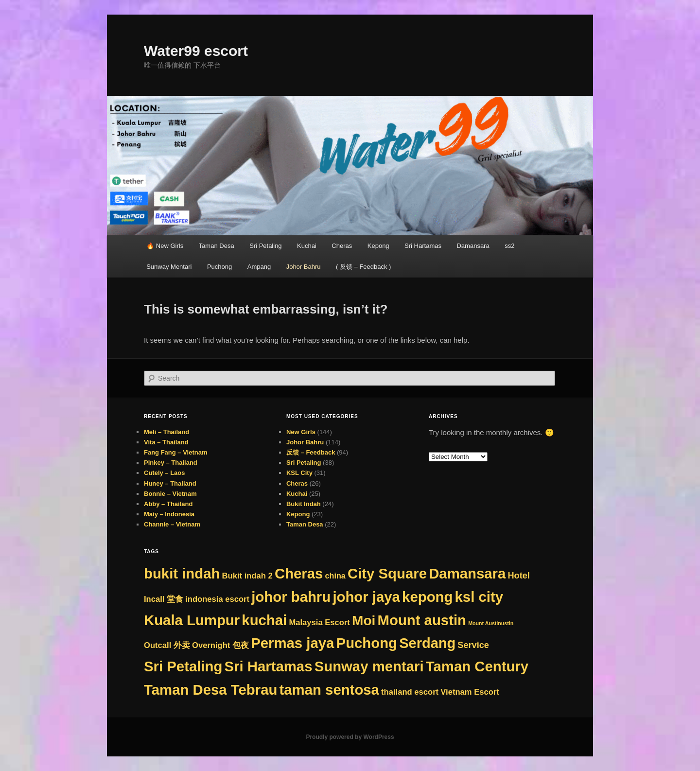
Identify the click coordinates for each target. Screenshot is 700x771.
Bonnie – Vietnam (170, 493)
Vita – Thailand (166, 442)
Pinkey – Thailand (170, 462)
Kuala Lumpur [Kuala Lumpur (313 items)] (192, 620)
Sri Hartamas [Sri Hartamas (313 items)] (269, 666)
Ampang (259, 266)
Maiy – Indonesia (169, 514)
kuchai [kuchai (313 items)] (264, 620)
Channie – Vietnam (172, 524)
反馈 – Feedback (310, 452)
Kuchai (306, 245)
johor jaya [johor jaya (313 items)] (366, 597)
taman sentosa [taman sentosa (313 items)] (329, 690)
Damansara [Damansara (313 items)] (467, 573)
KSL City (299, 472)
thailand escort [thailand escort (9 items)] (409, 692)
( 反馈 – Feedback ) (363, 266)
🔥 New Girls (164, 245)
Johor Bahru (303, 266)
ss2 (509, 245)
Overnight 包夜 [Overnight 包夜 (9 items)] (220, 645)
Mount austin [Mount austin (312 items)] (422, 620)
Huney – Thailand (170, 483)
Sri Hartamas (422, 245)
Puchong (219, 266)
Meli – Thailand (166, 432)
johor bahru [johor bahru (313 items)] (291, 597)
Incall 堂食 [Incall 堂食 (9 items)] (163, 599)
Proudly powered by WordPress (350, 737)
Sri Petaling (265, 245)
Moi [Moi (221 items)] (363, 620)
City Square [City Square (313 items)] (387, 573)
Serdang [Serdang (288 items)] (427, 643)
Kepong (378, 245)
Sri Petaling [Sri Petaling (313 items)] (183, 666)
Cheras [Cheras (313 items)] (299, 573)
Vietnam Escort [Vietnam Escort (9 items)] (469, 692)
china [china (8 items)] (335, 575)
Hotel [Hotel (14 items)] (518, 575)
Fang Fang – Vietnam (176, 452)
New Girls (300, 432)
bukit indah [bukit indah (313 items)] (182, 573)
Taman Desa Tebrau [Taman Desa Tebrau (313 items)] (210, 690)
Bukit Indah (303, 504)
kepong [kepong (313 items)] (427, 597)
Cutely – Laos (164, 472)
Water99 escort (196, 51)
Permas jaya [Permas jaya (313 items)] (292, 643)
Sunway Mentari (169, 266)
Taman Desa (216, 245)
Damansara (472, 245)
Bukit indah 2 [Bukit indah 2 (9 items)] (247, 575)
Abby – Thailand (168, 504)
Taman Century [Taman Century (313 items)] (477, 666)
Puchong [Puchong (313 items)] (366, 643)
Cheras (342, 245)
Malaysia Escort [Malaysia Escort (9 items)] (319, 622)
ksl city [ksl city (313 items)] (479, 597)
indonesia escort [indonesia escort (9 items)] (217, 599)
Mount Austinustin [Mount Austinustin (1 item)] (490, 623)
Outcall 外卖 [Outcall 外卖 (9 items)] (167, 645)
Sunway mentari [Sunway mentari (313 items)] (369, 666)
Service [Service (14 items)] (473, 645)
